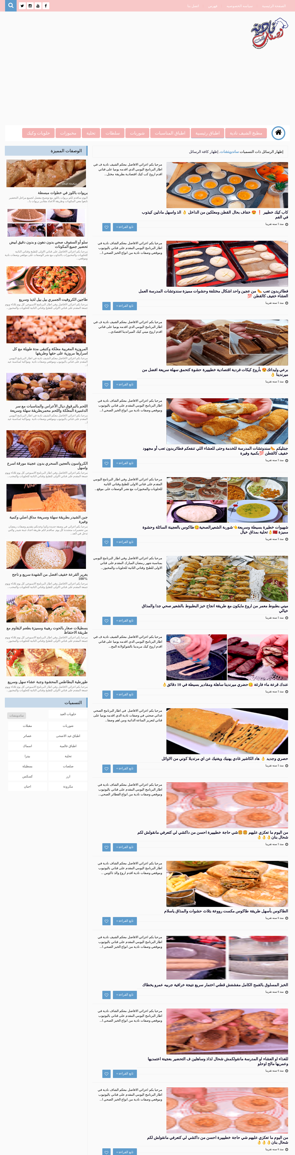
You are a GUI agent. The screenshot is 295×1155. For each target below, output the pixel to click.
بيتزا (27, 755)
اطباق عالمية (68, 745)
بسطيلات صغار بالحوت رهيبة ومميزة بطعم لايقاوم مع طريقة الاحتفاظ (47, 630)
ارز (68, 775)
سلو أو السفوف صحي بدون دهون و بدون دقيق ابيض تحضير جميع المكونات (48, 244)
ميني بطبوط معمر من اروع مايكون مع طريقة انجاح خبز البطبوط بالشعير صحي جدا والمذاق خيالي (154, 444)
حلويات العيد (68, 713)
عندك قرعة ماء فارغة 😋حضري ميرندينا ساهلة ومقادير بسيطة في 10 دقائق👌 (156, 499)
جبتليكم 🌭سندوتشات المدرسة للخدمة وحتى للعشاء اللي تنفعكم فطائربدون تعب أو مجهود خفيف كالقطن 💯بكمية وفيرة (160, 333)
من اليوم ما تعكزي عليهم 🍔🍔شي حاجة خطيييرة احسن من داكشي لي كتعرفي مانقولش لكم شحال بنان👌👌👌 (154, 610)
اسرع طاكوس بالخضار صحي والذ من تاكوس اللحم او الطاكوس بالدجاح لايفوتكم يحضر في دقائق (155, 942)
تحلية (68, 755)
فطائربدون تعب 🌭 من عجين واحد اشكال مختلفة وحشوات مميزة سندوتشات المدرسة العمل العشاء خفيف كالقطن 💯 (159, 222)
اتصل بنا (191, 6)
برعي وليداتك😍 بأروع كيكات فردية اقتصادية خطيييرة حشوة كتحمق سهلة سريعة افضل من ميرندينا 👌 (153, 277)
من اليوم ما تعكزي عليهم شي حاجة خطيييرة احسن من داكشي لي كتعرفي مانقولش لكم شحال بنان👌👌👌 (152, 832)
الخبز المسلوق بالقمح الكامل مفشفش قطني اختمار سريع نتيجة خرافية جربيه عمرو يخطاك (155, 721)
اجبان (27, 785)
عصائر (27, 735)
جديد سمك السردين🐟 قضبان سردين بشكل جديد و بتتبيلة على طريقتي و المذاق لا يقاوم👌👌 (153, 887)
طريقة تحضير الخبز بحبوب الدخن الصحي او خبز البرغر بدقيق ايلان (159, 1051)
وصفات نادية (243, 1148)
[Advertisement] (150, 86)
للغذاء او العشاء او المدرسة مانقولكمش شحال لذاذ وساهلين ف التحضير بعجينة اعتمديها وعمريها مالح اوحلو (154, 776)
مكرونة (68, 785)
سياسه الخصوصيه (238, 6)
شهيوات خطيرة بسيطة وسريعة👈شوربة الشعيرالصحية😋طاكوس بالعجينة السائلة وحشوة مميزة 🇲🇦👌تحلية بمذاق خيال (158, 388)
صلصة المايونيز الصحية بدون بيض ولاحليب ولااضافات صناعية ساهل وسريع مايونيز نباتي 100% (152, 998)
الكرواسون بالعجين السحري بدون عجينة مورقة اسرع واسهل (47, 465)
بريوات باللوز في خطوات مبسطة (63, 193)
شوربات (68, 725)
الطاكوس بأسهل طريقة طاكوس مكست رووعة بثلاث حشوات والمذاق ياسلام (155, 665)
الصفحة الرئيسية (272, 6)
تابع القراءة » (200, 198)
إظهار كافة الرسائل (203, 152)
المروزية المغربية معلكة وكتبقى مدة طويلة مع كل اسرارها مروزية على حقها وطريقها (50, 351)
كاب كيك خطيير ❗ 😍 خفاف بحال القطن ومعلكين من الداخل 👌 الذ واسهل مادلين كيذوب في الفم (156, 167)
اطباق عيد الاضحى (68, 735)
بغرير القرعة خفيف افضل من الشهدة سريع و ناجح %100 (50, 577)
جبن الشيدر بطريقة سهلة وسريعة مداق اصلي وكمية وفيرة (48, 519)
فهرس (210, 6)
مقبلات (27, 725)
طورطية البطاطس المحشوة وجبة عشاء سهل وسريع (48, 682)
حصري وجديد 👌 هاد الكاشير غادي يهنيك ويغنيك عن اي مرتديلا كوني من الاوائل (154, 554)
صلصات (68, 765)
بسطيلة (27, 765)
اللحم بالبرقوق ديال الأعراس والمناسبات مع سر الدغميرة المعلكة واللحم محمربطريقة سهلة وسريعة (49, 408)
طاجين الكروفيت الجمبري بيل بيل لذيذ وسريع (53, 299)
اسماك (27, 745)
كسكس (27, 775)
